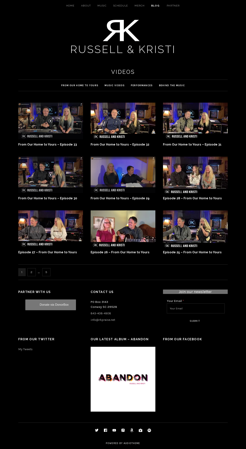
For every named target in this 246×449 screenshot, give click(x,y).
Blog (155, 5)
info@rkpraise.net (103, 320)
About (86, 5)
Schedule (120, 5)
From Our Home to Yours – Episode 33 (47, 144)
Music (101, 5)
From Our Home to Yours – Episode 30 (47, 198)
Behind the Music (172, 85)
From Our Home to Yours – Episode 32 (120, 144)
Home (70, 5)
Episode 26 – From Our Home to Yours (120, 252)
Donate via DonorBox (54, 304)
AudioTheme (132, 443)
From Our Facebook (182, 339)
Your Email (175, 301)
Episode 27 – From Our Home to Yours (47, 252)
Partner (173, 5)
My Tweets (25, 349)
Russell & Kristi (123, 49)
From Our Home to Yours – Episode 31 (192, 144)
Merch (140, 5)
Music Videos (115, 85)
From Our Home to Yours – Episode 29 (120, 198)
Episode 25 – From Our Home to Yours (192, 252)
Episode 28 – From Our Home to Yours (192, 198)
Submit (195, 320)
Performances (142, 85)
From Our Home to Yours (79, 85)
